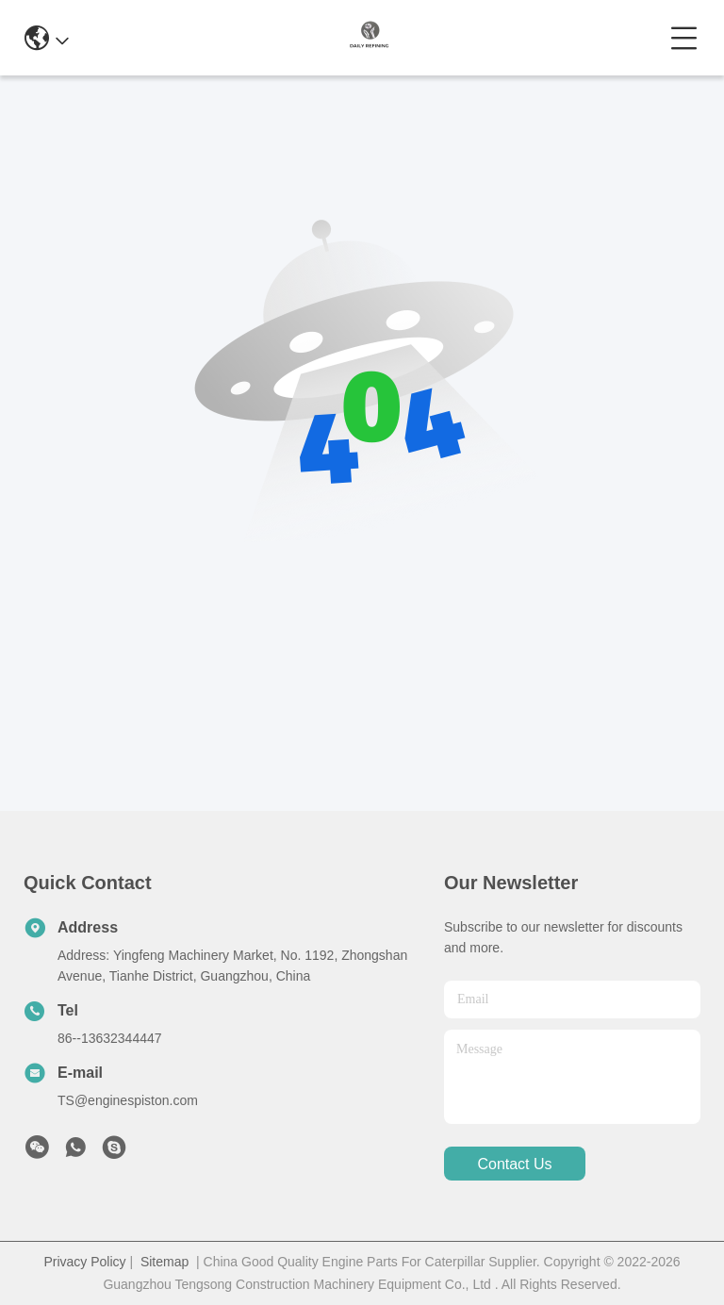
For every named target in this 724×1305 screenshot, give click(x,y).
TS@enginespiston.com (128, 1100)
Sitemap (164, 1261)
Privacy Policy (84, 1261)
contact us (514, 1164)
